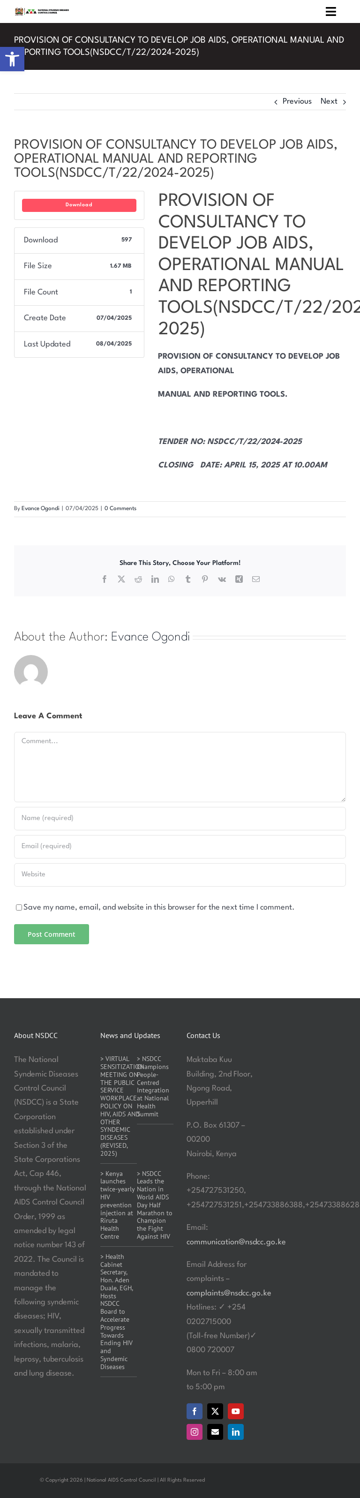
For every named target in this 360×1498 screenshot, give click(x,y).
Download (79, 205)
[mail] (215, 1432)
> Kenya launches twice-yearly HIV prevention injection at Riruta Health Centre (117, 1205)
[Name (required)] (180, 818)
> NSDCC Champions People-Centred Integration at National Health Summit (153, 1086)
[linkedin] (236, 1432)
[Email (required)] (180, 846)
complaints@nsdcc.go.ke (229, 1293)
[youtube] (236, 1411)
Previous (297, 101)
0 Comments (120, 509)
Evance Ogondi (41, 509)
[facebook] (194, 1411)
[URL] (180, 875)
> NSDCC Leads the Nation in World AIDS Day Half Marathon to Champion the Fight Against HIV (154, 1205)
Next (329, 101)
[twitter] (215, 1411)
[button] (12, 59)
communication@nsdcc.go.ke (236, 1242)
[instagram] (194, 1432)
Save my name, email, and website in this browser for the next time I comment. (159, 907)
